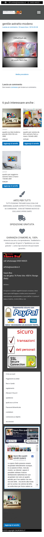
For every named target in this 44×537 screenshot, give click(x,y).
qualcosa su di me (12, 402)
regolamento (10, 388)
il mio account (10, 374)
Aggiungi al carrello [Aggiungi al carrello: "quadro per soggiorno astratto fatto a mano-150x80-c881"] (11, 186)
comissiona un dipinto (13, 417)
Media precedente (22, 74)
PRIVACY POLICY (11, 393)
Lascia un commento (10, 27)
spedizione (9, 398)
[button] (39, 12)
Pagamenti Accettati (12, 379)
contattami (9, 412)
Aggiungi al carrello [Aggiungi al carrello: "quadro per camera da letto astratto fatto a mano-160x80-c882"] (31, 143)
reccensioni (10, 422)
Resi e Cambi (10, 383)
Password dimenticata (13, 407)
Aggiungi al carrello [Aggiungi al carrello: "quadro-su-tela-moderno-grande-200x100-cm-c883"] (11, 143)
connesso (14, 87)
